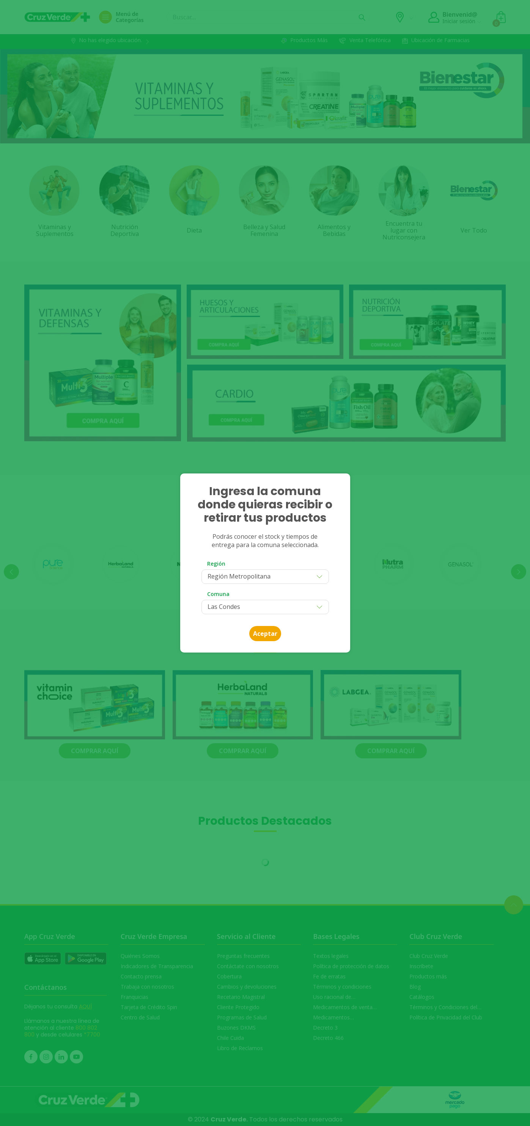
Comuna (218, 594)
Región (216, 563)
